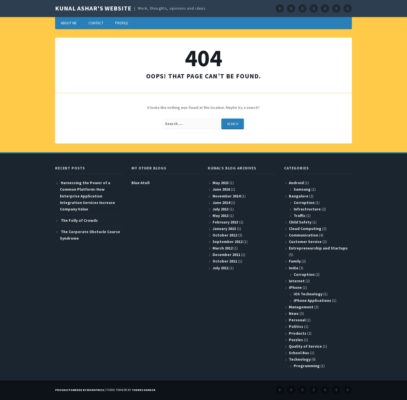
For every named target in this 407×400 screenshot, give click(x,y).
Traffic (300, 215)
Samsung (302, 189)
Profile (121, 23)
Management (301, 306)
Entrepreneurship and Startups (318, 248)
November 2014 (227, 196)
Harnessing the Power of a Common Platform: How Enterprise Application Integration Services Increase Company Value (87, 195)
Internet (297, 280)
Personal (297, 319)
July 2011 (221, 267)
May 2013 (221, 215)
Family (295, 261)
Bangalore (298, 196)
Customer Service (305, 241)
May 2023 (221, 182)
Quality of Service (305, 346)
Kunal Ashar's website (93, 8)
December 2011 (226, 254)
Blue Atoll (140, 182)
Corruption (304, 202)
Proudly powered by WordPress (79, 390)
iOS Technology (308, 293)
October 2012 (225, 235)
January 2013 (224, 228)
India (293, 267)
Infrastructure (307, 209)
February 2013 (225, 222)
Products (297, 333)
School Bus (299, 352)
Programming (307, 365)
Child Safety (300, 222)
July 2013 (221, 209)
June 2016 (221, 189)
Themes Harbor (143, 390)
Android (296, 182)
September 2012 (228, 241)
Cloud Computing (305, 228)
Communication (303, 235)
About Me (69, 23)
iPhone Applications (312, 300)
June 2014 (221, 202)
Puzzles (296, 339)
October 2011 (225, 261)
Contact (95, 23)
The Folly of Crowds (79, 220)
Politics (296, 326)
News (294, 313)
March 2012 (223, 248)
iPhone (295, 287)
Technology (300, 359)
